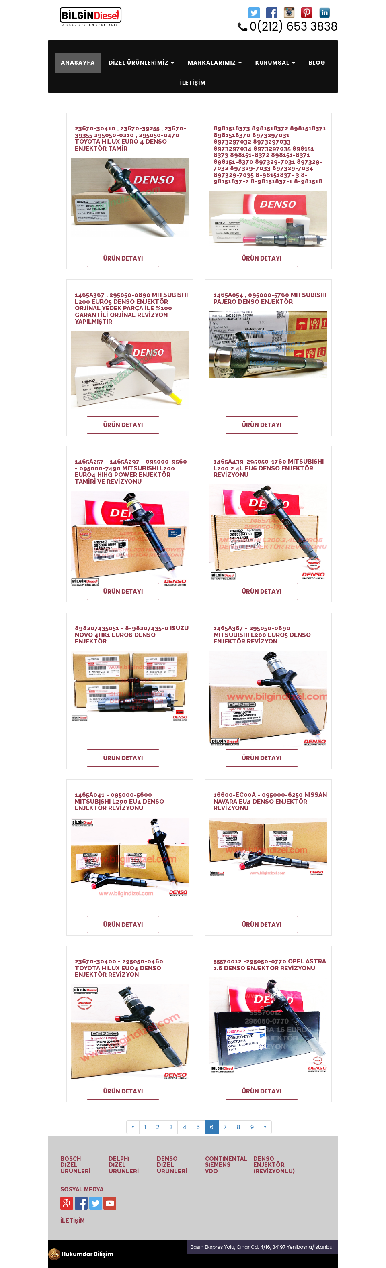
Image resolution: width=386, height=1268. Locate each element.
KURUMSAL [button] (275, 63)
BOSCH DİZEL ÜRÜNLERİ (75, 1165)
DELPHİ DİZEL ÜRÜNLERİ (124, 1165)
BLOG (316, 63)
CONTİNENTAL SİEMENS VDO (226, 1165)
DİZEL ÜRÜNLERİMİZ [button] (141, 63)
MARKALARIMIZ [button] (215, 63)
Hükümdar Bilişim (80, 1254)
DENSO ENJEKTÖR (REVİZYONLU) (274, 1165)
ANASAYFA (81, 62)
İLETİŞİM (193, 83)
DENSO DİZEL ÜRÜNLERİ (172, 1165)
